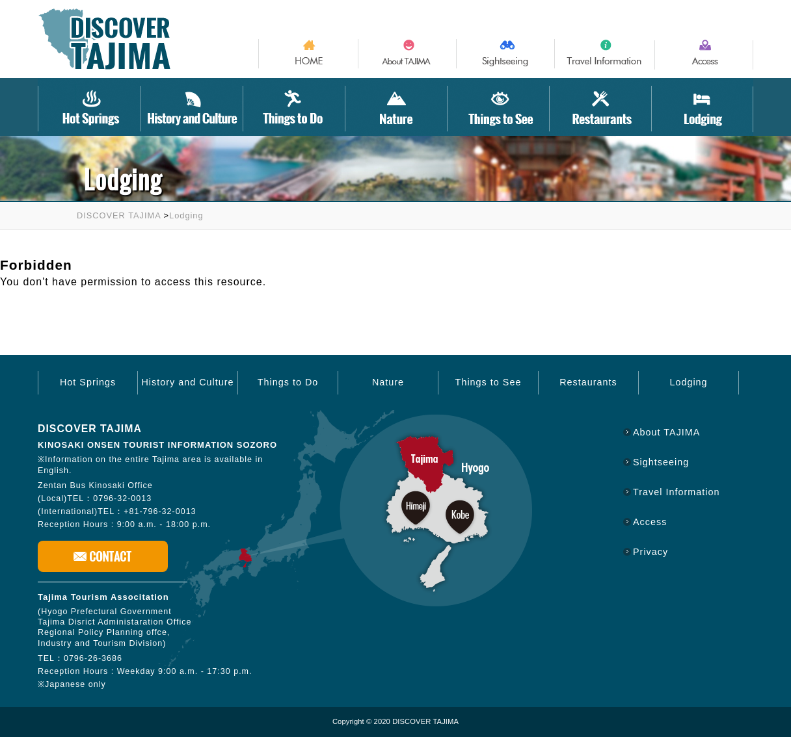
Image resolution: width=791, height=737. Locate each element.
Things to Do (288, 382)
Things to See (488, 382)
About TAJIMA (666, 432)
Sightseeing (661, 462)
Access (650, 522)
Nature (388, 382)
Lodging (186, 215)
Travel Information (676, 492)
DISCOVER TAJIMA (119, 215)
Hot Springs (88, 382)
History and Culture (187, 382)
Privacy (650, 552)
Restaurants (588, 382)
